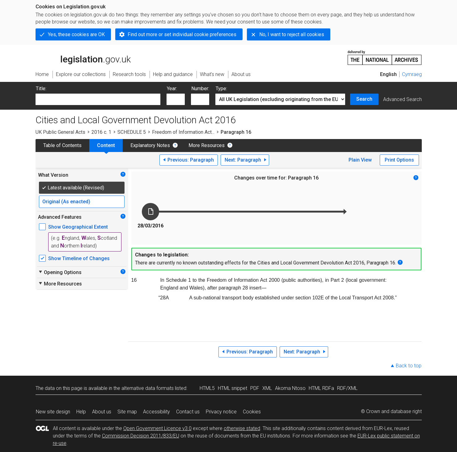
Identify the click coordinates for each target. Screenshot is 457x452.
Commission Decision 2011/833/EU (140, 436)
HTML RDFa (321, 388)
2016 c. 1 (101, 132)
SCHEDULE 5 (131, 132)
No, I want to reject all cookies (291, 34)
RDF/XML (347, 388)
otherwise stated (242, 428)
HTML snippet (232, 388)
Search (364, 99)
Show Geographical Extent (78, 227)
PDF (254, 388)
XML (267, 388)
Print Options (399, 160)
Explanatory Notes (150, 145)
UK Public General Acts (60, 132)
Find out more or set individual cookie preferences (182, 34)
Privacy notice (221, 412)
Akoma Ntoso (290, 388)
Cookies (252, 412)
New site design (53, 412)
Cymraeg (412, 74)
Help (81, 412)
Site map (127, 412)
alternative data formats (147, 388)
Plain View (360, 160)
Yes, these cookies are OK (76, 34)
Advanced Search (402, 99)
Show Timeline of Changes (79, 258)
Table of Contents (62, 145)
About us (101, 412)
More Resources (206, 145)
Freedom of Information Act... (183, 132)
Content (106, 145)
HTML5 (207, 388)
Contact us (188, 412)
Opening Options (60, 272)
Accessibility (156, 412)
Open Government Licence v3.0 (157, 428)
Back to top (408, 366)
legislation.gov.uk (83, 57)
